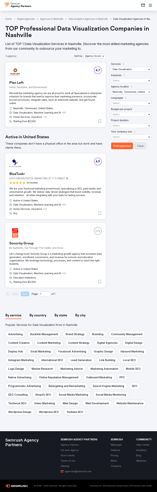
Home (8, 18)
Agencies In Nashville (51, 18)
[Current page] (44, 294)
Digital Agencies (26, 18)
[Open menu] (150, 5)
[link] (143, 5)
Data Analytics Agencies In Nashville (88, 18)
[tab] (13, 315)
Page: (35, 293)
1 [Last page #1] (54, 293)
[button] (95, 56)
